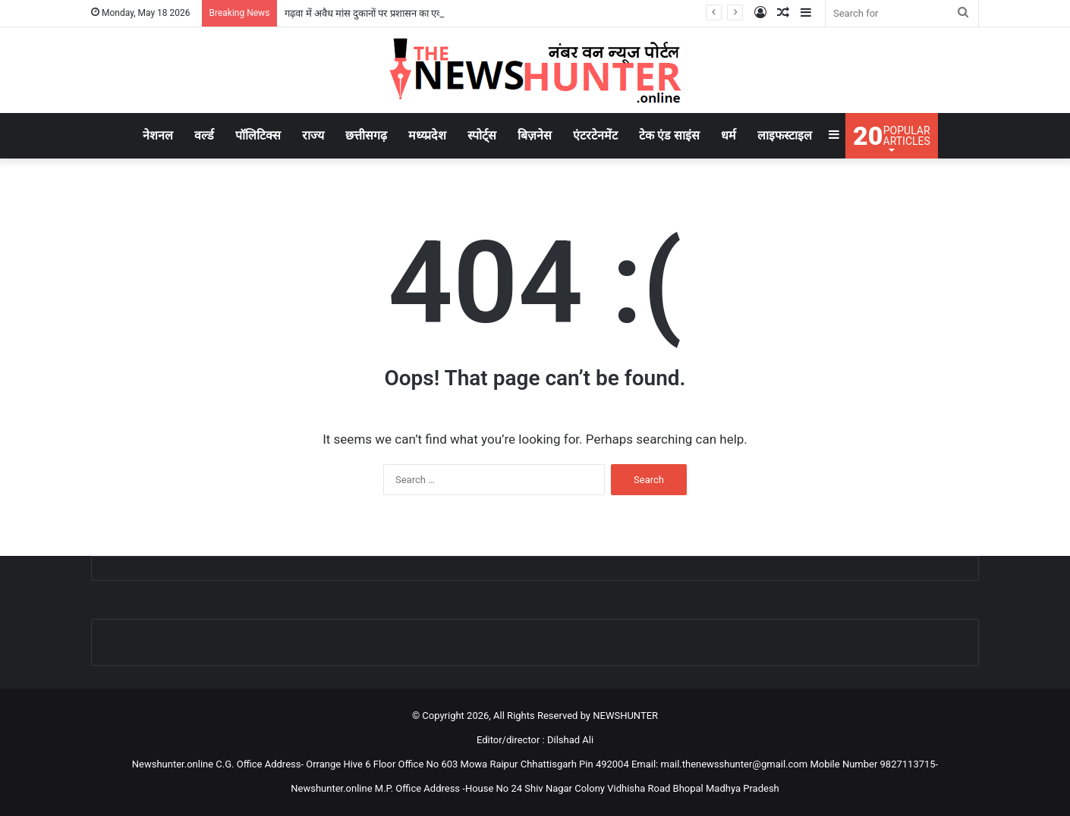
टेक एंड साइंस (669, 135)
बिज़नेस (535, 135)
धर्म (728, 135)
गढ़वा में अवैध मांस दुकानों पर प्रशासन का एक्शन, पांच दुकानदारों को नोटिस (415, 13)
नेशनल (158, 135)
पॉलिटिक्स (258, 135)
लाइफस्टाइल (784, 135)
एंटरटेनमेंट (595, 135)
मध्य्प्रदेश (427, 135)
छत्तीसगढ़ (366, 135)
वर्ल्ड (204, 135)
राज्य (313, 135)
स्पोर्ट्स (481, 135)
